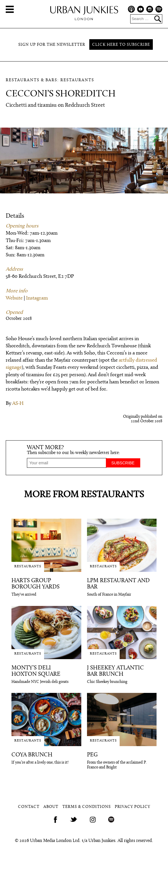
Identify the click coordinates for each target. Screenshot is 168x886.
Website (14, 298)
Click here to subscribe (121, 45)
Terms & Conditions (86, 807)
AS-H (17, 403)
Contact (28, 807)
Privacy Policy (132, 807)
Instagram (37, 298)
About (51, 807)
